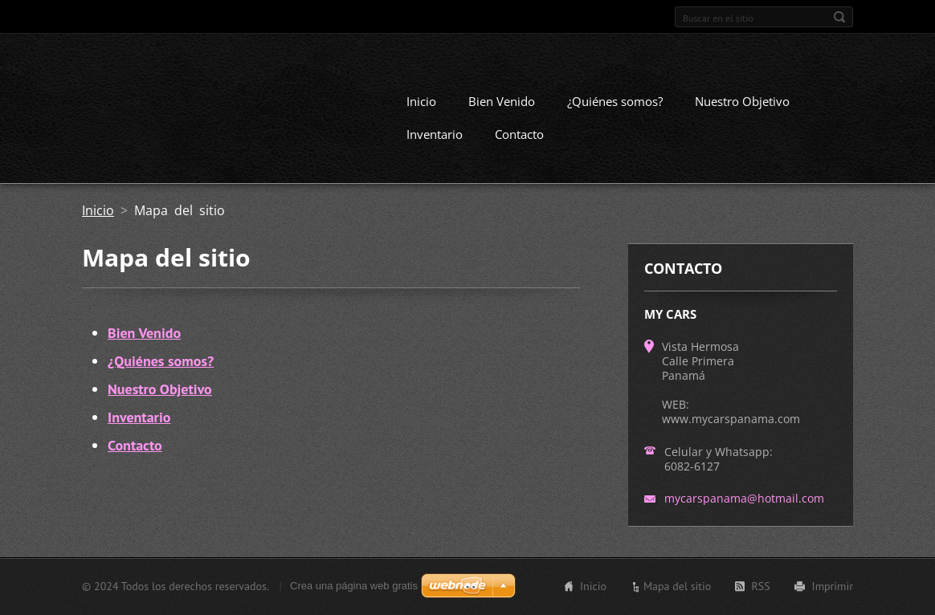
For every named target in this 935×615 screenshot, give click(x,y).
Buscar (839, 17)
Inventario (434, 134)
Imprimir (832, 586)
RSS (760, 586)
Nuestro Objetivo (742, 101)
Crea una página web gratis (354, 586)
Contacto (519, 134)
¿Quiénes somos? (615, 101)
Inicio (421, 101)
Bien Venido (501, 101)
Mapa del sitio (677, 586)
